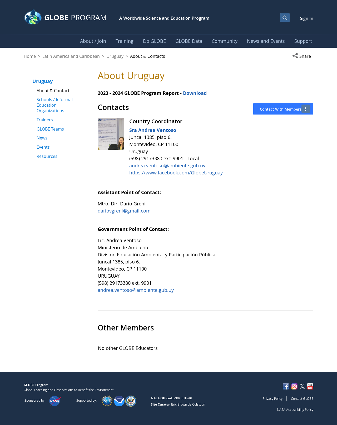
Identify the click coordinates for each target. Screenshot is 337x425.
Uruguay (114, 56)
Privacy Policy (273, 398)
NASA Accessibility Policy (295, 409)
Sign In (306, 18)
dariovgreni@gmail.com (124, 211)
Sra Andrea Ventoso (152, 130)
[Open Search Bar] (285, 17)
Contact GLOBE (302, 398)
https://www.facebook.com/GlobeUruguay (176, 172)
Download (195, 93)
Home (30, 56)
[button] (302, 56)
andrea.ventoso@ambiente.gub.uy (167, 165)
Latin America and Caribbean (71, 56)
